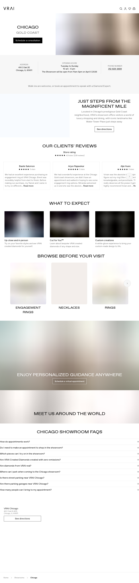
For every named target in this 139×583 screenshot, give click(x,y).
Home (5, 577)
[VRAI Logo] (8, 8)
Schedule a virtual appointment (69, 381)
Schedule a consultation (27, 40)
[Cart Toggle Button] (134, 8)
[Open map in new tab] (69, 537)
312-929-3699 (115, 68)
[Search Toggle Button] (121, 8)
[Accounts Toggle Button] (125, 8)
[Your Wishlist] (129, 8)
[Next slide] (129, 176)
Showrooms (19, 577)
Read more (28, 185)
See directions (104, 129)
